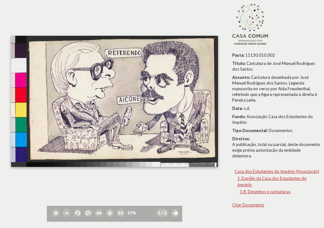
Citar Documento (248, 204)
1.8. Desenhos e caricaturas (265, 191)
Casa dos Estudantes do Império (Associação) (277, 171)
